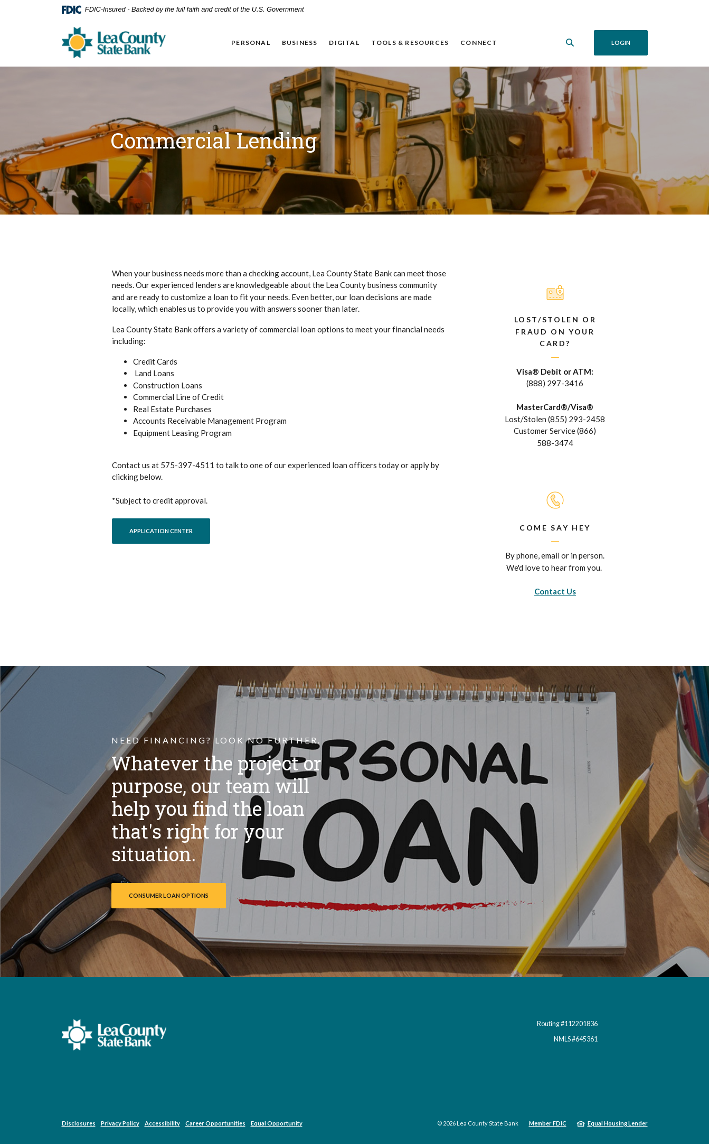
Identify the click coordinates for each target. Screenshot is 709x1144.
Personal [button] (250, 42)
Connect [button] (478, 42)
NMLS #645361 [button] (576, 1039)
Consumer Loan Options (169, 895)
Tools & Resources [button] (410, 42)
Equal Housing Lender (618, 1123)
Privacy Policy (120, 1123)
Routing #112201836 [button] (567, 1024)
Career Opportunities (215, 1123)
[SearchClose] (570, 42)
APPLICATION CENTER (169, 530)
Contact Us (555, 591)
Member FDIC (547, 1123)
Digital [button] (344, 42)
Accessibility (162, 1123)
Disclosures (79, 1123)
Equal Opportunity (276, 1123)
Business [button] (300, 42)
